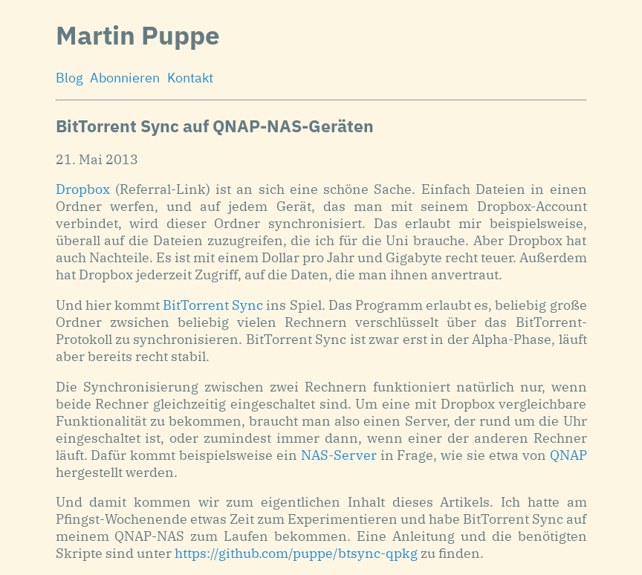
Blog (69, 77)
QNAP (568, 455)
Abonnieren (125, 77)
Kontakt (190, 77)
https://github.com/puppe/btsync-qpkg (296, 553)
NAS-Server (339, 455)
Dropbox (83, 189)
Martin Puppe (138, 35)
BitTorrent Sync (213, 305)
